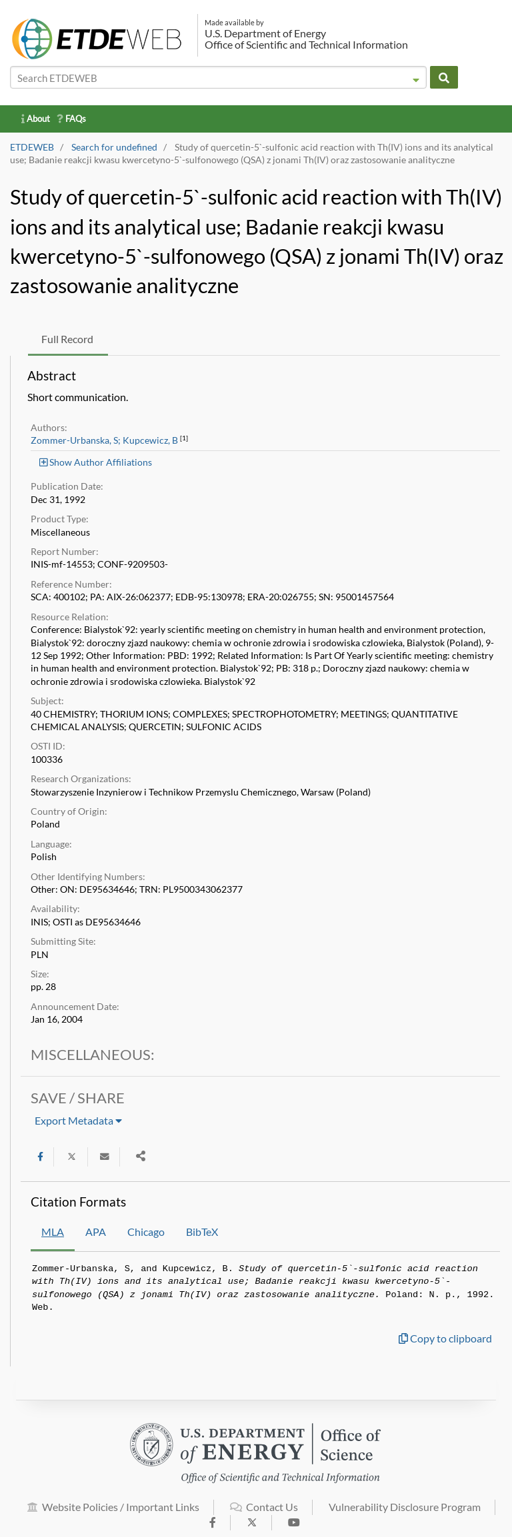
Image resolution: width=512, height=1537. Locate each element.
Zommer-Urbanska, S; (76, 440)
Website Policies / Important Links (113, 1514)
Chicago (146, 1231)
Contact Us (264, 1514)
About (35, 118)
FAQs (71, 118)
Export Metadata (78, 1120)
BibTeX (202, 1231)
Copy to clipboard (445, 1338)
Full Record (67, 338)
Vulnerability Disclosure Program (405, 1514)
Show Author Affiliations (95, 462)
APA (95, 1231)
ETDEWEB (32, 147)
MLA (52, 1231)
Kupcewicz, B (150, 440)
